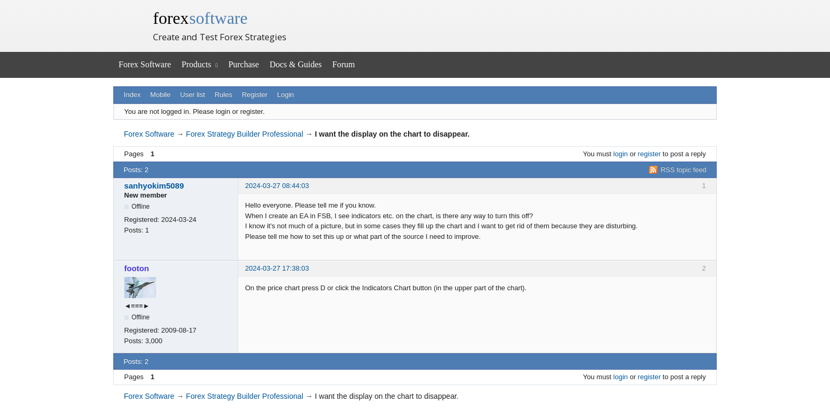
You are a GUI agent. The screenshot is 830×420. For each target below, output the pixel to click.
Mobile (160, 95)
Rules (223, 95)
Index (132, 95)
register (649, 154)
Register (254, 95)
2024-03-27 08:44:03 (277, 186)
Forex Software (145, 64)
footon (136, 268)
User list (192, 95)
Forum (343, 64)
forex (200, 18)
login (621, 154)
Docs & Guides (295, 64)
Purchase (243, 64)
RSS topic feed (684, 170)
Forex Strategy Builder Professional (244, 134)
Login (285, 95)
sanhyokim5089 (154, 185)
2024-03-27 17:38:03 (277, 268)
